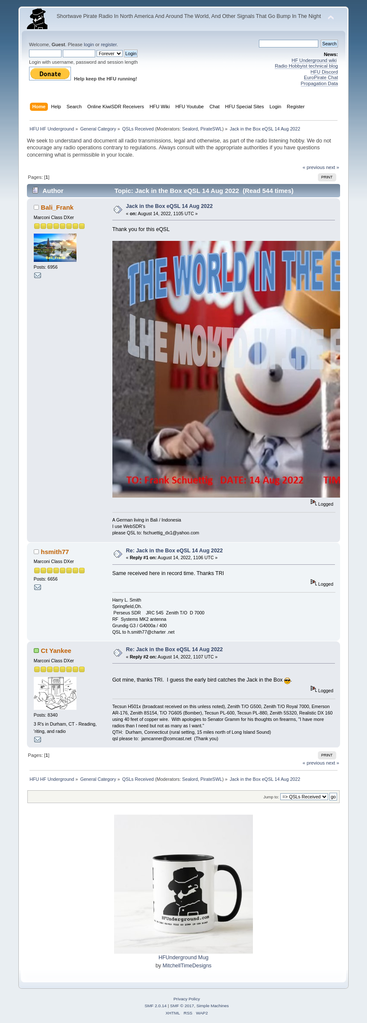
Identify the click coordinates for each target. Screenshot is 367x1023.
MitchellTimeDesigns (187, 966)
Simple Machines (213, 1005)
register (109, 44)
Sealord (190, 128)
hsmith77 (55, 551)
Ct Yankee (56, 650)
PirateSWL (211, 128)
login (89, 44)
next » (332, 167)
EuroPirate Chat (321, 77)
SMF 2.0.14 (155, 1005)
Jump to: (271, 797)
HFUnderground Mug (183, 958)
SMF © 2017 (182, 1005)
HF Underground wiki (314, 60)
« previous (313, 167)
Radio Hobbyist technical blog (306, 65)
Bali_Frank (57, 207)
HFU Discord (324, 71)
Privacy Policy (186, 998)
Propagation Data (319, 83)
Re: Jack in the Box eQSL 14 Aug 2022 (174, 551)
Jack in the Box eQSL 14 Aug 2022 (169, 206)
